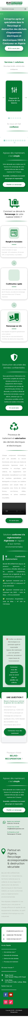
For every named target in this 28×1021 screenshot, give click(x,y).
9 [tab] (22, 140)
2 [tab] (11, 118)
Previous (3, 96)
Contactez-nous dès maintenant (15, 732)
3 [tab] (13, 118)
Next (25, 96)
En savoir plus (14, 48)
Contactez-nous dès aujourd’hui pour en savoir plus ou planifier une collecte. (14, 674)
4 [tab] (15, 118)
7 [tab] (18, 140)
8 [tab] (20, 140)
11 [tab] (14, 142)
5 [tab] (18, 118)
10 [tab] (24, 140)
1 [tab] (9, 118)
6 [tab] (20, 118)
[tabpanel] (14, 96)
